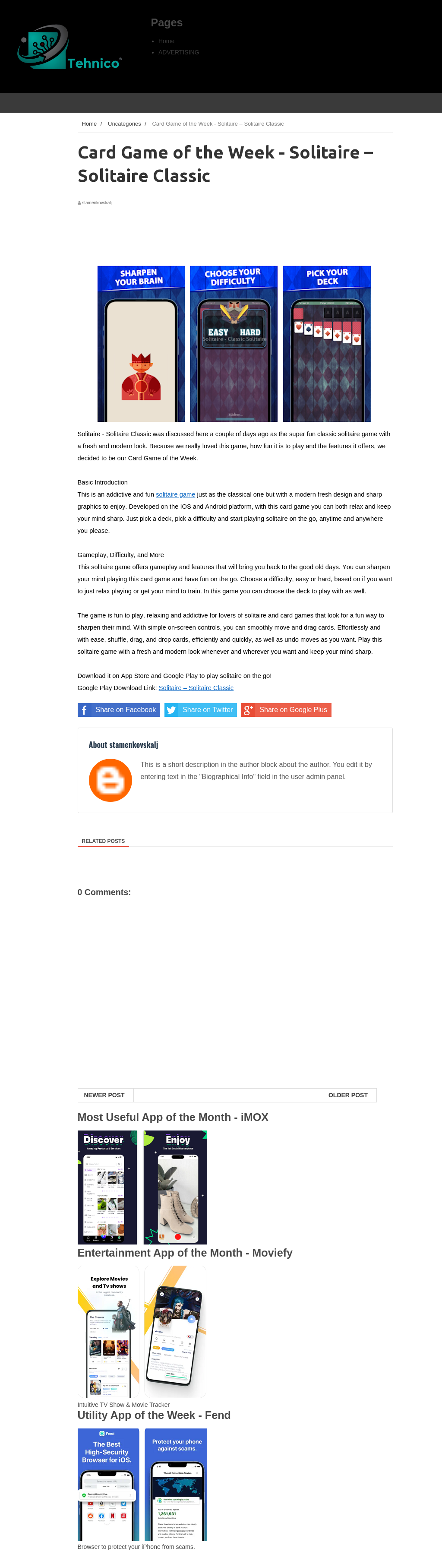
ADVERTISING (178, 52)
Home (166, 41)
